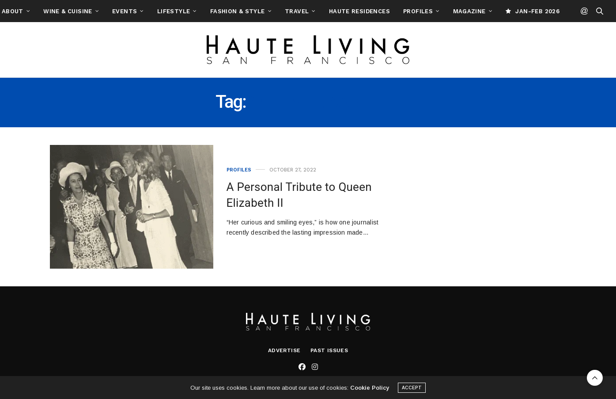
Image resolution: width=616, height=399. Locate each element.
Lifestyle (213, 11)
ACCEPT (412, 390)
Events (163, 11)
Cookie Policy (369, 390)
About (52, 11)
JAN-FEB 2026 (572, 11)
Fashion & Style (276, 11)
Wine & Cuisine (107, 11)
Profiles (457, 11)
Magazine (508, 11)
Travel (336, 11)
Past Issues (329, 350)
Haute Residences (398, 11)
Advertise (284, 350)
